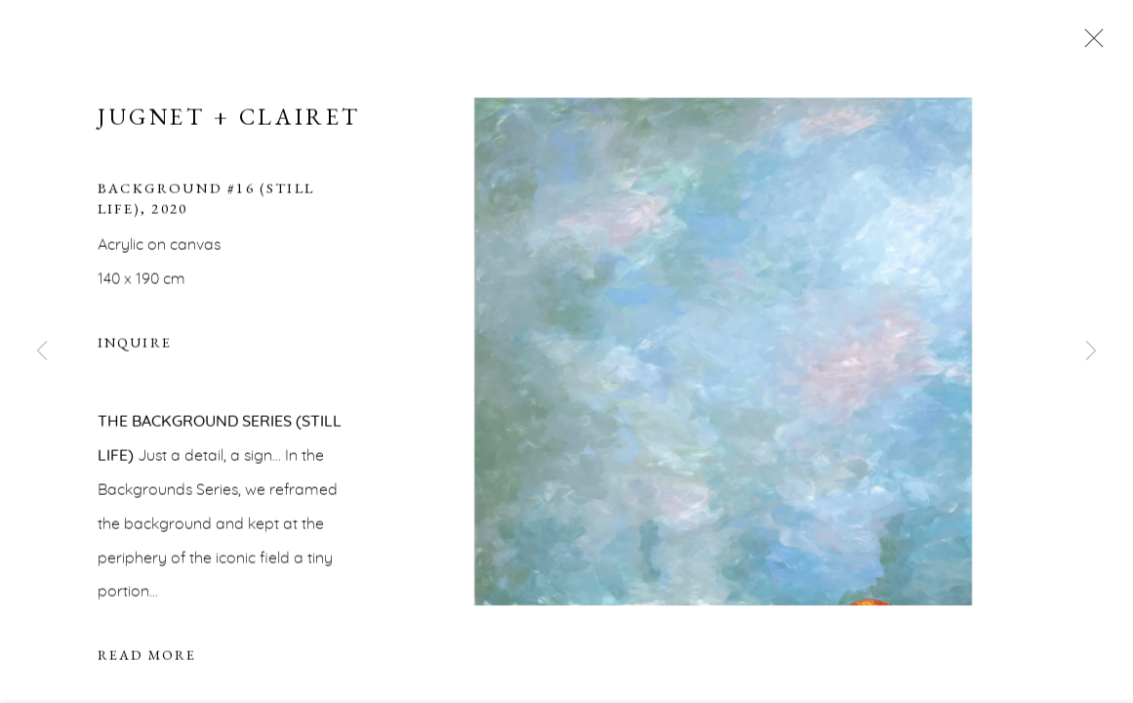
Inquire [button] (135, 344)
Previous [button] (42, 351)
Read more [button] (147, 657)
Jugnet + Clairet (229, 118)
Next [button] (1091, 351)
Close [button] (1089, 44)
